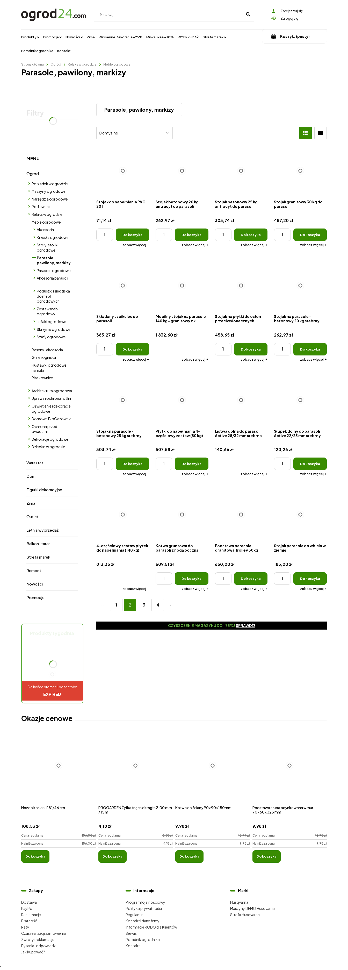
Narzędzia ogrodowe (50, 199)
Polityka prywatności (144, 908)
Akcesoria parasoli (52, 278)
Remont (33, 570)
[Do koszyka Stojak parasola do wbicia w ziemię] (310, 578)
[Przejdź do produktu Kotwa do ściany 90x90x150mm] (212, 771)
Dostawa (29, 902)
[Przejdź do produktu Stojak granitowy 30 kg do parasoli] (300, 170)
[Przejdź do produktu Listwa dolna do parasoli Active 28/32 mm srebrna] (241, 400)
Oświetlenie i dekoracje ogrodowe (51, 408)
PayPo (26, 908)
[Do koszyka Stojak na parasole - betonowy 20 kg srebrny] (310, 349)
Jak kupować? (33, 952)
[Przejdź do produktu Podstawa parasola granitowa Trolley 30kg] (241, 514)
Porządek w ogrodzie (50, 183)
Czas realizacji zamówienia (43, 933)
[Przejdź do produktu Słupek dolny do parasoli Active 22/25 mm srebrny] (300, 400)
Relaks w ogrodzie (47, 214)
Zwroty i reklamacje (37, 939)
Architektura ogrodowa (52, 390)
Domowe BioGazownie (51, 418)
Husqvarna (239, 902)
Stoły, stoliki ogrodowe (47, 247)
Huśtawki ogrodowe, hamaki (50, 368)
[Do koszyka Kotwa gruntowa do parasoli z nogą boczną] (191, 578)
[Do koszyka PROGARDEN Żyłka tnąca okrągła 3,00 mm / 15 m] (112, 856)
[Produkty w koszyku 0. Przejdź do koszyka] (294, 36)
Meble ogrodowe (46, 222)
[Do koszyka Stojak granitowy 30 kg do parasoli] (310, 235)
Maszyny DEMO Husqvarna (252, 908)
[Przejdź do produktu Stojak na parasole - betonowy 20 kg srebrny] (300, 285)
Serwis (131, 933)
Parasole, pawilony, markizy (54, 260)
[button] (135, 245)
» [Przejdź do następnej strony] (171, 605)
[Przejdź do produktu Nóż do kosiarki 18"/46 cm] (58, 771)
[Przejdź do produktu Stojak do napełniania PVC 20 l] (122, 170)
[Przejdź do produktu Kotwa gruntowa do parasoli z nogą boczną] (182, 514)
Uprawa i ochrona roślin (51, 398)
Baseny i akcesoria (47, 349)
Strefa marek (38, 556)
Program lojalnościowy (145, 902)
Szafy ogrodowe (51, 336)
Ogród (32, 173)
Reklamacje (31, 914)
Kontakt (133, 945)
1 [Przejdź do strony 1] (116, 605)
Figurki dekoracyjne (44, 489)
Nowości (34, 583)
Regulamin (134, 914)
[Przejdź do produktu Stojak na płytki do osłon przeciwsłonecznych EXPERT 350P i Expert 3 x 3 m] (241, 285)
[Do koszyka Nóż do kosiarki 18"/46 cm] (35, 856)
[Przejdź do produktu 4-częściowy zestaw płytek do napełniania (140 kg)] (122, 514)
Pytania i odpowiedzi (38, 945)
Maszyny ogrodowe (49, 191)
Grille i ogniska (44, 357)
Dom (30, 476)
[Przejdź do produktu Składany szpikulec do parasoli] (122, 285)
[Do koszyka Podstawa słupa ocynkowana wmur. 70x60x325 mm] (266, 856)
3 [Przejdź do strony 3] (144, 605)
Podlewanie (42, 206)
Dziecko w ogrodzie (48, 446)
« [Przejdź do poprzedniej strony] (103, 605)
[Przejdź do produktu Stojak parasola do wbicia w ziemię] (300, 514)
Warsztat (34, 462)
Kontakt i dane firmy (143, 920)
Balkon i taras (38, 543)
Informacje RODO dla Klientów (151, 927)
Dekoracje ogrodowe (50, 439)
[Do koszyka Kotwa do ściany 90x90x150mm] (189, 856)
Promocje (35, 597)
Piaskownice (42, 377)
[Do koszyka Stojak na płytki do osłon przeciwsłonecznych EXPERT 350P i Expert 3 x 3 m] (250, 349)
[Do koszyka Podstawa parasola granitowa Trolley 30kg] (250, 578)
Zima (30, 503)
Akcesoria (45, 229)
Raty (25, 927)
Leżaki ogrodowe (51, 321)
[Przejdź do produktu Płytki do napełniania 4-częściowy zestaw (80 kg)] (182, 400)
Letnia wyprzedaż (42, 529)
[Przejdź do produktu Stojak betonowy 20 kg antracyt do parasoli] (182, 170)
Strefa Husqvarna (245, 914)
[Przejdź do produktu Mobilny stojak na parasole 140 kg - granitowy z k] (182, 285)
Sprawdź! (245, 625)
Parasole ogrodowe (54, 270)
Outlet (32, 516)
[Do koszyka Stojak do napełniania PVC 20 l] (132, 235)
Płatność (29, 920)
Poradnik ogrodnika (143, 939)
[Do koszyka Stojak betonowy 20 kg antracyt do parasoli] (191, 235)
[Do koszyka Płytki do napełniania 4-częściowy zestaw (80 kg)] (191, 464)
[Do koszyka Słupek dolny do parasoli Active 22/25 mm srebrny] (310, 464)
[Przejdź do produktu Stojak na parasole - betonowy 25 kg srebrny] (122, 400)
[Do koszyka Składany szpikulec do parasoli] (132, 349)
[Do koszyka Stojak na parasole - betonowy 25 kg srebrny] (132, 464)
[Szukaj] (248, 15)
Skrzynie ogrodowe (53, 329)
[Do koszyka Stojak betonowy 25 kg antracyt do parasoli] (250, 235)
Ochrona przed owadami (44, 429)
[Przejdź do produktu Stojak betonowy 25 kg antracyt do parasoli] (241, 170)
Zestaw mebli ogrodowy (48, 311)
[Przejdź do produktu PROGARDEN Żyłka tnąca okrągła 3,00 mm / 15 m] (135, 771)
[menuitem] (30, 36)
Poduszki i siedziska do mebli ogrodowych (53, 296)
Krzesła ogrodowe (53, 237)
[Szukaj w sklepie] (169, 15)
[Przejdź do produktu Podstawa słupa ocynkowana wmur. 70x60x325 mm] (289, 771)
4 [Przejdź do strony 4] (157, 605)
